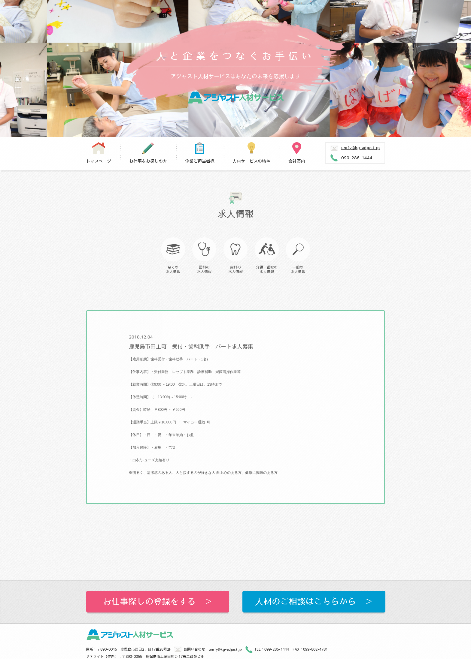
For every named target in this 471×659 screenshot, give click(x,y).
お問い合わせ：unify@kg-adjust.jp (208, 650)
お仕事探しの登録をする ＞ (157, 602)
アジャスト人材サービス (235, 97)
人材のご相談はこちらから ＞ (314, 602)
